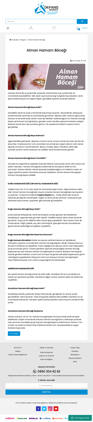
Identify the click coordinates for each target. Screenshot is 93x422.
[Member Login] (31, 28)
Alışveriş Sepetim (75, 358)
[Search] (41, 21)
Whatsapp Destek (80, 418)
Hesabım (75, 351)
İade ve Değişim (46, 359)
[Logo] (46, 8)
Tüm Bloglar (14, 334)
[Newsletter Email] (47, 385)
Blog (75, 361)
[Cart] (81, 28)
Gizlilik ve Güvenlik (46, 348)
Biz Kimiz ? (18, 348)
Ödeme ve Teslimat (46, 356)
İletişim (18, 351)
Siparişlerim (75, 354)
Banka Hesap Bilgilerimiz (18, 354)
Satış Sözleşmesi (46, 352)
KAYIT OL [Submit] (46, 392)
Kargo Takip (75, 348)
